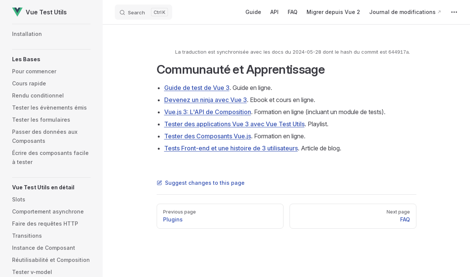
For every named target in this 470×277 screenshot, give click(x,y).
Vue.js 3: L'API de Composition (207, 112)
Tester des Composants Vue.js (207, 136)
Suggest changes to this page (201, 183)
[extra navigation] (454, 12)
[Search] (143, 12)
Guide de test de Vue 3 (197, 87)
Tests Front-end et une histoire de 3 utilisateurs (231, 148)
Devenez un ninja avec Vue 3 (205, 100)
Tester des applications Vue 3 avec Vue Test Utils (234, 124)
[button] (51, 59)
